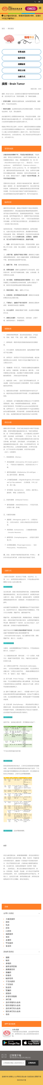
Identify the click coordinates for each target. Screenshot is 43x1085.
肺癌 (7, 922)
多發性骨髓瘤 (11, 996)
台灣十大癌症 (21, 913)
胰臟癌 (8, 972)
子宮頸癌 (9, 984)
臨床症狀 (21, 58)
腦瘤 (7, 957)
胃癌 (7, 937)
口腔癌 (8, 931)
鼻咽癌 (8, 963)
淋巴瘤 (8, 999)
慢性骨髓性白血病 (13, 1005)
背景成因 (21, 52)
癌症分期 (21, 70)
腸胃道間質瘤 (11, 966)
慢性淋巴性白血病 (13, 1011)
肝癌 (7, 928)
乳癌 (7, 925)
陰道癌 (8, 987)
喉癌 (7, 960)
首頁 (3, 28)
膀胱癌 (8, 993)
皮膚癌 (8, 940)
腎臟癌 (8, 990)
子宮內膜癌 (10, 981)
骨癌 (7, 1014)
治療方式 (21, 77)
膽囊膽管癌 (10, 969)
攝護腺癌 (9, 934)
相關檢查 (21, 64)
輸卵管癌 (9, 978)
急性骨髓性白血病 (13, 1002)
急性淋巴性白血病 (13, 1008)
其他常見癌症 (21, 951)
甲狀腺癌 (9, 943)
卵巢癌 (8, 975)
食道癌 (8, 946)
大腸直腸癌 (10, 919)
